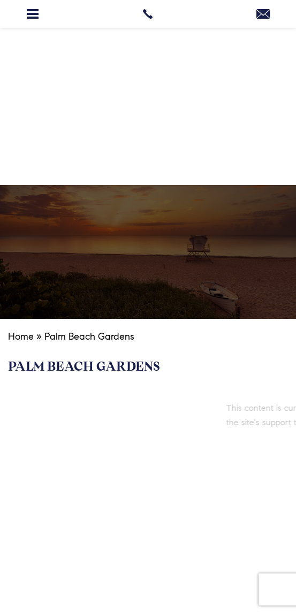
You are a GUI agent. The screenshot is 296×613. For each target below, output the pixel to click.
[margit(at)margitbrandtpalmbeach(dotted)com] (263, 16)
